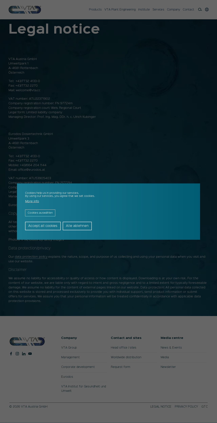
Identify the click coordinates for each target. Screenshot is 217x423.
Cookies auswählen (40, 213)
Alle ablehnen (77, 225)
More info (32, 201)
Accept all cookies (42, 225)
